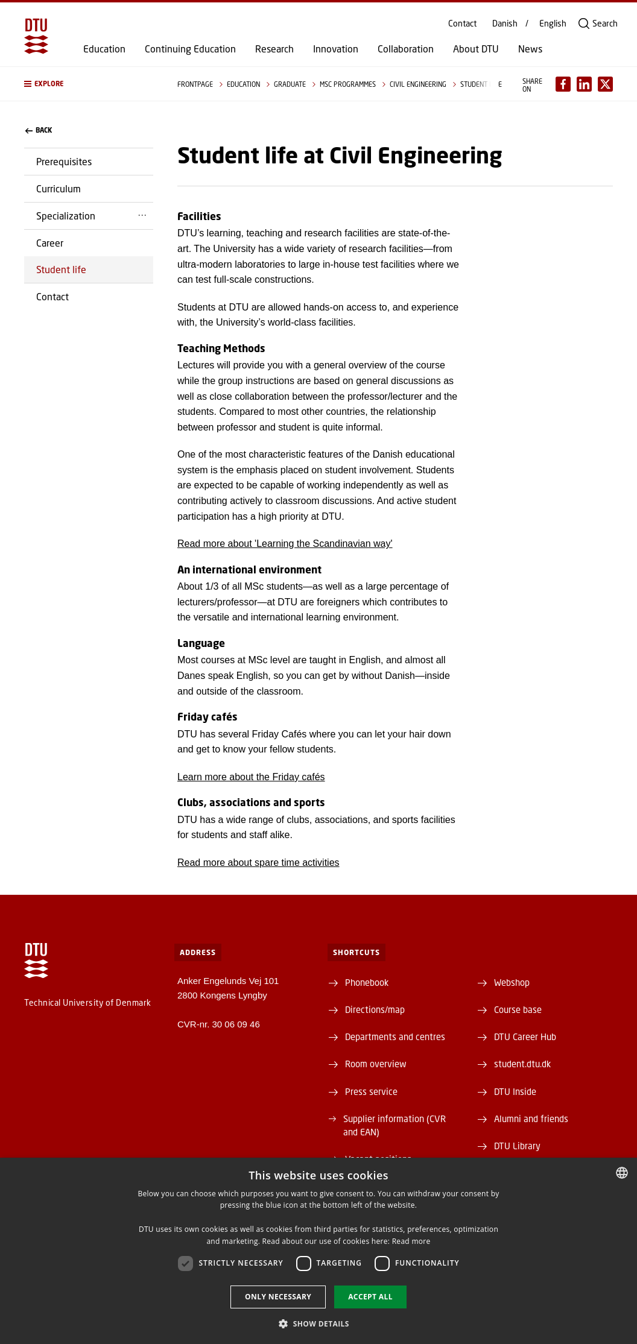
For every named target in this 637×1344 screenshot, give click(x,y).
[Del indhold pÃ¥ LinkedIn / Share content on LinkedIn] (584, 84)
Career (49, 242)
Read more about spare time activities (258, 862)
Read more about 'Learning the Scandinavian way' (285, 543)
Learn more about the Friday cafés (251, 777)
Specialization (65, 215)
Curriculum (58, 188)
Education (104, 49)
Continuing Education (190, 49)
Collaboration (406, 49)
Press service (371, 1091)
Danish (505, 23)
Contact (462, 23)
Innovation (335, 49)
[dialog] (318, 1251)
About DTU (476, 49)
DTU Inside (515, 1091)
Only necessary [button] (278, 1297)
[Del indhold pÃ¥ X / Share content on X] (605, 84)
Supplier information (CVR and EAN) (394, 1125)
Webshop (512, 982)
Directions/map (375, 1009)
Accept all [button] (370, 1297)
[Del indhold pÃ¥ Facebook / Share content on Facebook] (563, 84)
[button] (88, 84)
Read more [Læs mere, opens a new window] (411, 1241)
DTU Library (517, 1145)
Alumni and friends (531, 1118)
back (38, 130)
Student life (61, 269)
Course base (518, 1009)
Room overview (376, 1063)
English (552, 23)
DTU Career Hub (525, 1036)
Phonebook (366, 982)
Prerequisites (64, 161)
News (530, 49)
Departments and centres (395, 1036)
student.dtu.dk (522, 1063)
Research (274, 49)
